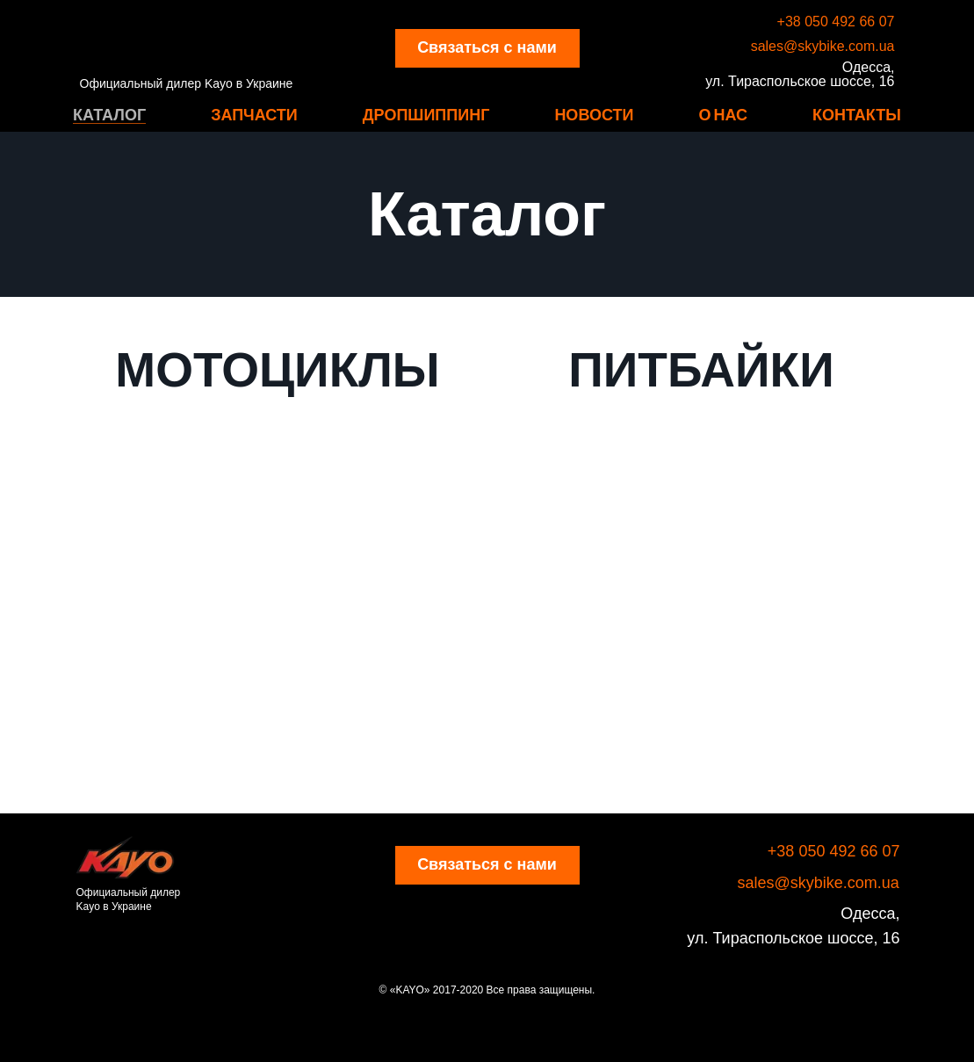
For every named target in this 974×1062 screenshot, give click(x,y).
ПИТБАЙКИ (700, 370)
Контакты (856, 114)
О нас (722, 114)
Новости (593, 114)
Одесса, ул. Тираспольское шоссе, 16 (799, 74)
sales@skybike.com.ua (823, 46)
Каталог (109, 114)
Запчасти (254, 114)
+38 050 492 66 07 (836, 21)
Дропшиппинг (426, 114)
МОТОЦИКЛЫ (277, 370)
